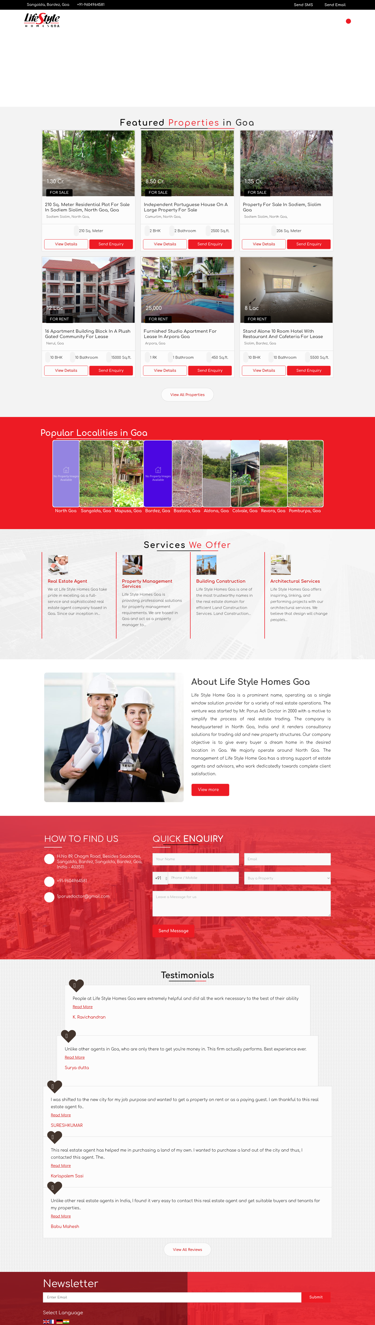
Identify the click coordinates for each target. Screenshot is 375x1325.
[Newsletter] (172, 1297)
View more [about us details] (208, 789)
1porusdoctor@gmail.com (83, 896)
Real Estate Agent (67, 581)
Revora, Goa (273, 511)
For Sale (59, 193)
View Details (66, 244)
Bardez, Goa (157, 511)
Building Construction (220, 581)
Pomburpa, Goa (305, 511)
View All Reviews (187, 1250)
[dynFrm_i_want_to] (287, 878)
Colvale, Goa (244, 511)
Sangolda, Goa (96, 511)
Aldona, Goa (216, 511)
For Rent (59, 319)
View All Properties (187, 395)
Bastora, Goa (187, 511)
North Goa (65, 511)
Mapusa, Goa (128, 511)
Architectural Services (295, 581)
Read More (82, 1007)
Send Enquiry (111, 244)
